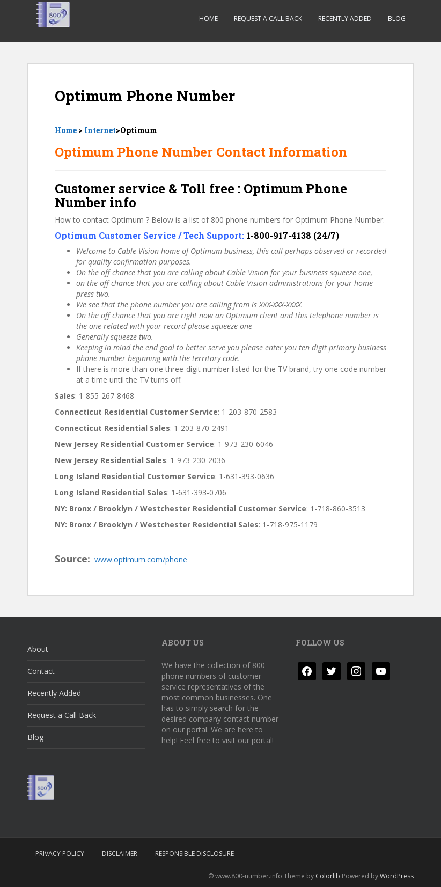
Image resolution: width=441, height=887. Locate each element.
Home (208, 18)
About (37, 649)
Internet (100, 130)
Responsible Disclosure (194, 853)
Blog (397, 18)
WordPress (397, 876)
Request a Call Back (268, 18)
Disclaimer (119, 853)
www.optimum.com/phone (140, 559)
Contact (41, 671)
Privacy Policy (59, 853)
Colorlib (327, 876)
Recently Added (345, 18)
